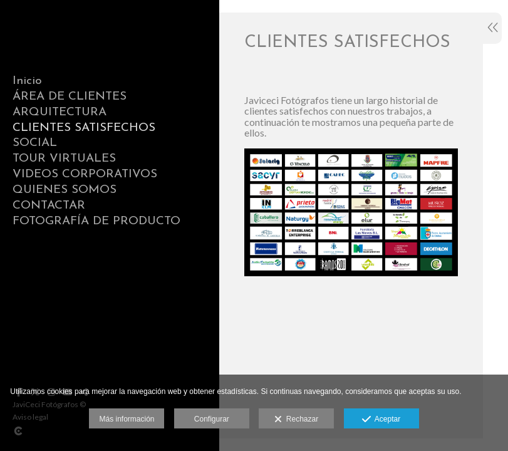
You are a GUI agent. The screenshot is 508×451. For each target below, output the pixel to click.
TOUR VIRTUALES (64, 159)
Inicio (27, 81)
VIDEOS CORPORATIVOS (85, 174)
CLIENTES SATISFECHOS (84, 128)
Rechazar (296, 420)
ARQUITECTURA (59, 112)
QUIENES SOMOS (65, 190)
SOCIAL (35, 143)
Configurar (211, 419)
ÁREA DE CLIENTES (70, 97)
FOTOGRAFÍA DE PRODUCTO (96, 221)
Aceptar (381, 420)
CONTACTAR (49, 206)
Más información (126, 419)
